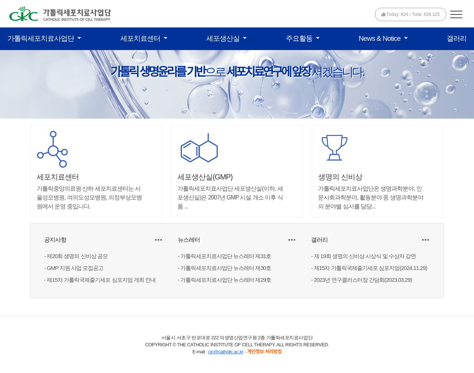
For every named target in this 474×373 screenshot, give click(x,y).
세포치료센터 (141, 38)
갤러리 (457, 38)
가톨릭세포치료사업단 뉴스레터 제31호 (225, 256)
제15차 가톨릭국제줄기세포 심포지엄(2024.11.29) (370, 268)
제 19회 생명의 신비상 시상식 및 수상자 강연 (365, 256)
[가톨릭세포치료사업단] (60, 13)
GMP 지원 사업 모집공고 (75, 268)
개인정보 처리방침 (264, 351)
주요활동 (300, 38)
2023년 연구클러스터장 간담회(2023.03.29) (363, 280)
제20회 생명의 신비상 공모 (77, 256)
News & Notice (380, 38)
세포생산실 (223, 38)
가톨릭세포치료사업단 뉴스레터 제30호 (225, 268)
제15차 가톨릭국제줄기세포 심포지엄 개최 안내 (101, 280)
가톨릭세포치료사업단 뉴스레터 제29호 (225, 280)
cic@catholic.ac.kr (225, 351)
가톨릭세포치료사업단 (41, 38)
